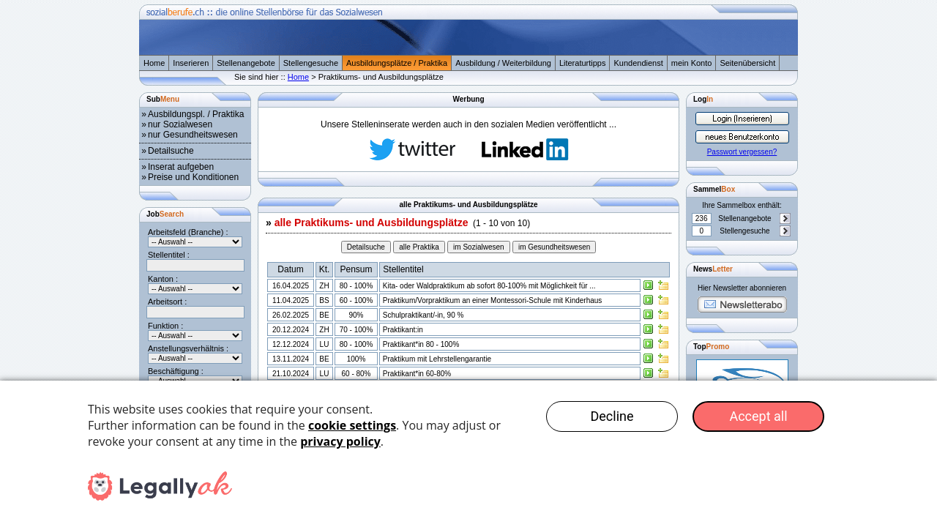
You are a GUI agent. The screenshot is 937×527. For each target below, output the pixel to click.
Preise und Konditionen (193, 177)
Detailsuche (171, 151)
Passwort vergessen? (742, 152)
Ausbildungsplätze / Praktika (396, 63)
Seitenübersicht (747, 63)
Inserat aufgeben (181, 167)
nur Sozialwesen (180, 124)
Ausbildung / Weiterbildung (503, 63)
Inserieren (191, 63)
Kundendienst (637, 63)
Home (154, 63)
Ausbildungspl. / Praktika (196, 114)
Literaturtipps (582, 63)
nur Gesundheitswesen (193, 135)
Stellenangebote (246, 63)
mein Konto (691, 63)
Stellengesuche (310, 63)
